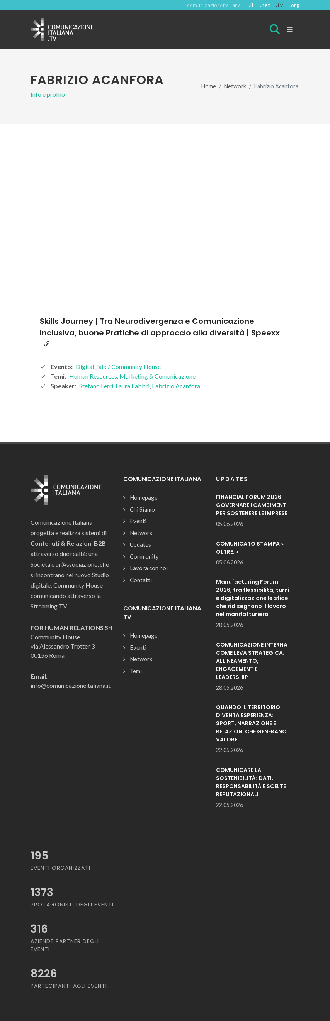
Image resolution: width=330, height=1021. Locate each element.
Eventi (138, 520)
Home (208, 86)
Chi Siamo (142, 509)
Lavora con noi (149, 567)
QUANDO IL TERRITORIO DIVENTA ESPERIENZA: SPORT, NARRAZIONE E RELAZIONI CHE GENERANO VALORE (251, 723)
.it (251, 5)
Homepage (144, 497)
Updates (140, 544)
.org (294, 5)
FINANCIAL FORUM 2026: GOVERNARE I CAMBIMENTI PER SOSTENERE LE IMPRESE (252, 505)
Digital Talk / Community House (118, 366)
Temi (136, 670)
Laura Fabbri (133, 385)
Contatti (141, 579)
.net (265, 5)
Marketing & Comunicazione (157, 376)
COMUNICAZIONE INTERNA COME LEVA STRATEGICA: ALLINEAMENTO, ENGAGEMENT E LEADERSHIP (251, 661)
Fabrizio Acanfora (176, 385)
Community (144, 556)
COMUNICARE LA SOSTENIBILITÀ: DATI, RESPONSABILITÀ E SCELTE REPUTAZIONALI (251, 782)
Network (235, 86)
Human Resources (93, 376)
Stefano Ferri (96, 385)
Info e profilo (48, 94)
